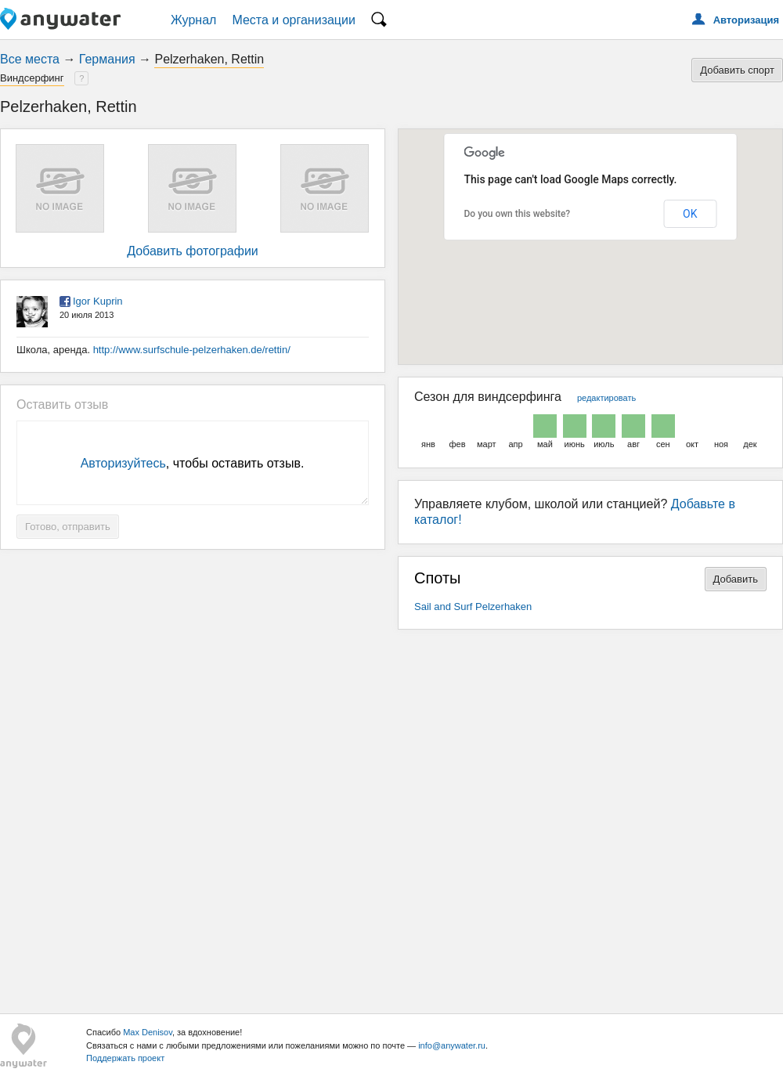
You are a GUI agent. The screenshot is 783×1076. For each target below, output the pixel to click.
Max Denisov (147, 1032)
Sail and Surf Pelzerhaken (473, 606)
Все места (30, 59)
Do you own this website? (517, 213)
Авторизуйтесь (123, 463)
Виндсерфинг (32, 78)
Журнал (193, 20)
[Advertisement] (392, 815)
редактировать (606, 398)
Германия (107, 59)
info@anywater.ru (451, 1045)
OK (690, 214)
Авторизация (746, 20)
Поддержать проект (125, 1058)
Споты (437, 578)
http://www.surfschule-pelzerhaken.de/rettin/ (191, 350)
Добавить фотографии (192, 251)
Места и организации (293, 20)
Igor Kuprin (98, 301)
